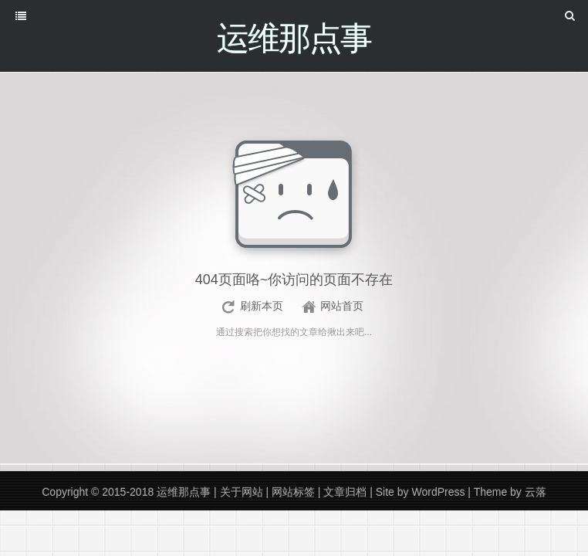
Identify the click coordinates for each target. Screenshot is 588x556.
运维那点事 (184, 492)
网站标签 (293, 492)
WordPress (438, 492)
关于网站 (241, 492)
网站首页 (341, 306)
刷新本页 (261, 306)
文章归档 (345, 492)
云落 (535, 492)
